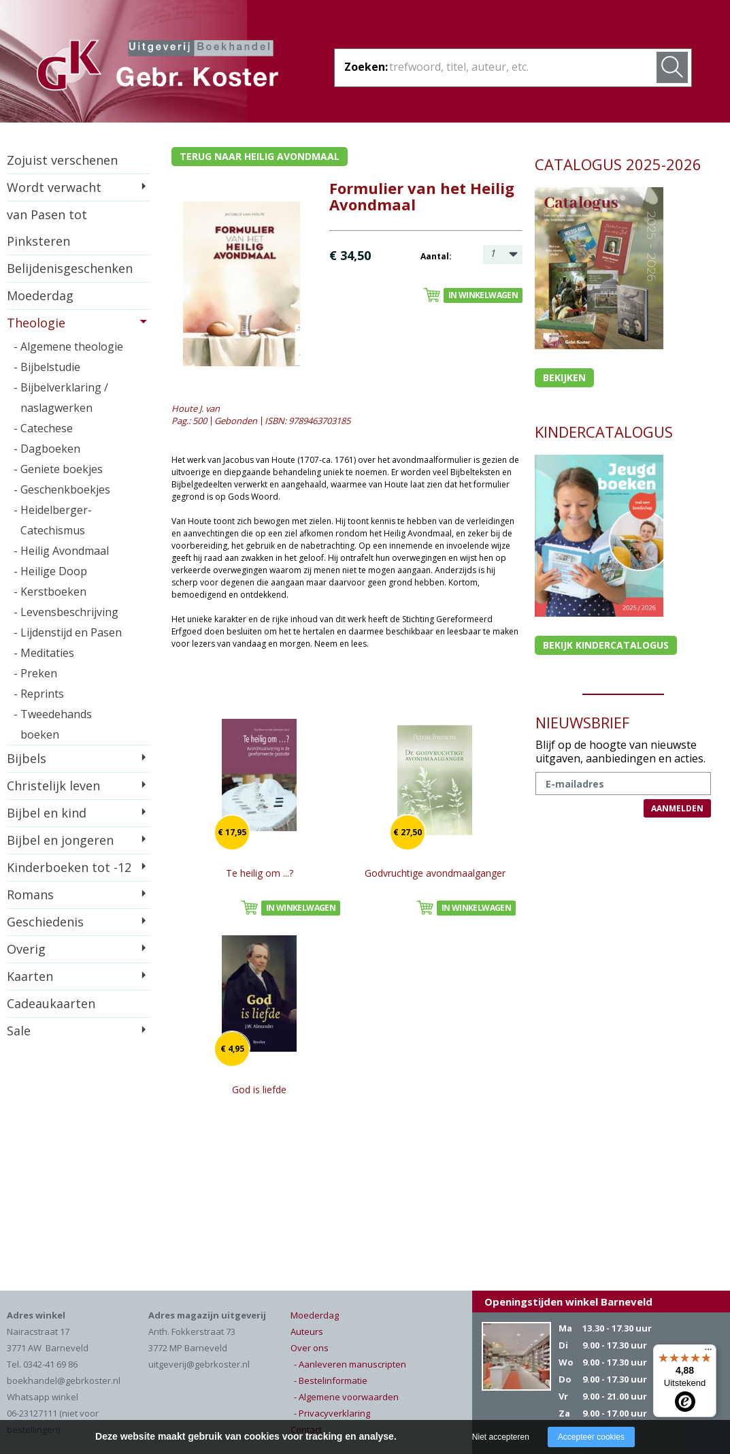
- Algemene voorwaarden (346, 1397)
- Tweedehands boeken (53, 724)
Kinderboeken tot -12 (69, 867)
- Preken (35, 673)
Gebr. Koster (157, 67)
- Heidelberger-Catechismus (53, 520)
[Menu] (708, 1352)
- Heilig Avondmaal (61, 550)
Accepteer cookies (591, 1437)
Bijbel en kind (46, 813)
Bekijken (564, 377)
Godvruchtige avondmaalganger (435, 873)
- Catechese (43, 428)
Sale (19, 1030)
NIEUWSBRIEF (582, 722)
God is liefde (259, 1089)
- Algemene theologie (68, 346)
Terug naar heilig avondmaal (259, 156)
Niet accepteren (500, 1437)
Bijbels (26, 758)
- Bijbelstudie (47, 366)
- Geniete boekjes (58, 469)
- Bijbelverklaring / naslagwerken (61, 397)
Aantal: (436, 256)
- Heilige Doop (50, 571)
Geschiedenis (45, 922)
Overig (26, 949)
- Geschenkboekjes (62, 489)
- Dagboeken (47, 448)
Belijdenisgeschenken (70, 268)
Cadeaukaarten (51, 1003)
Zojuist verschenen (62, 160)
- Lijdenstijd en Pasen (68, 632)
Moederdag (40, 295)
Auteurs (307, 1331)
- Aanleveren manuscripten (350, 1364)
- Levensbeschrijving (66, 611)
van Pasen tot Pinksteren (47, 227)
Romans (30, 894)
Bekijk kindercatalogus (606, 645)
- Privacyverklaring (332, 1413)
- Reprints (39, 693)
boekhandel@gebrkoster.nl (63, 1380)
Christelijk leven (53, 785)
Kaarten (30, 976)
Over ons (310, 1348)
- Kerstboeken (50, 591)
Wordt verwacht (54, 187)
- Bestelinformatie (330, 1380)
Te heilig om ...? (259, 873)
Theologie (36, 322)
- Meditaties (44, 652)
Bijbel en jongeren (60, 840)
